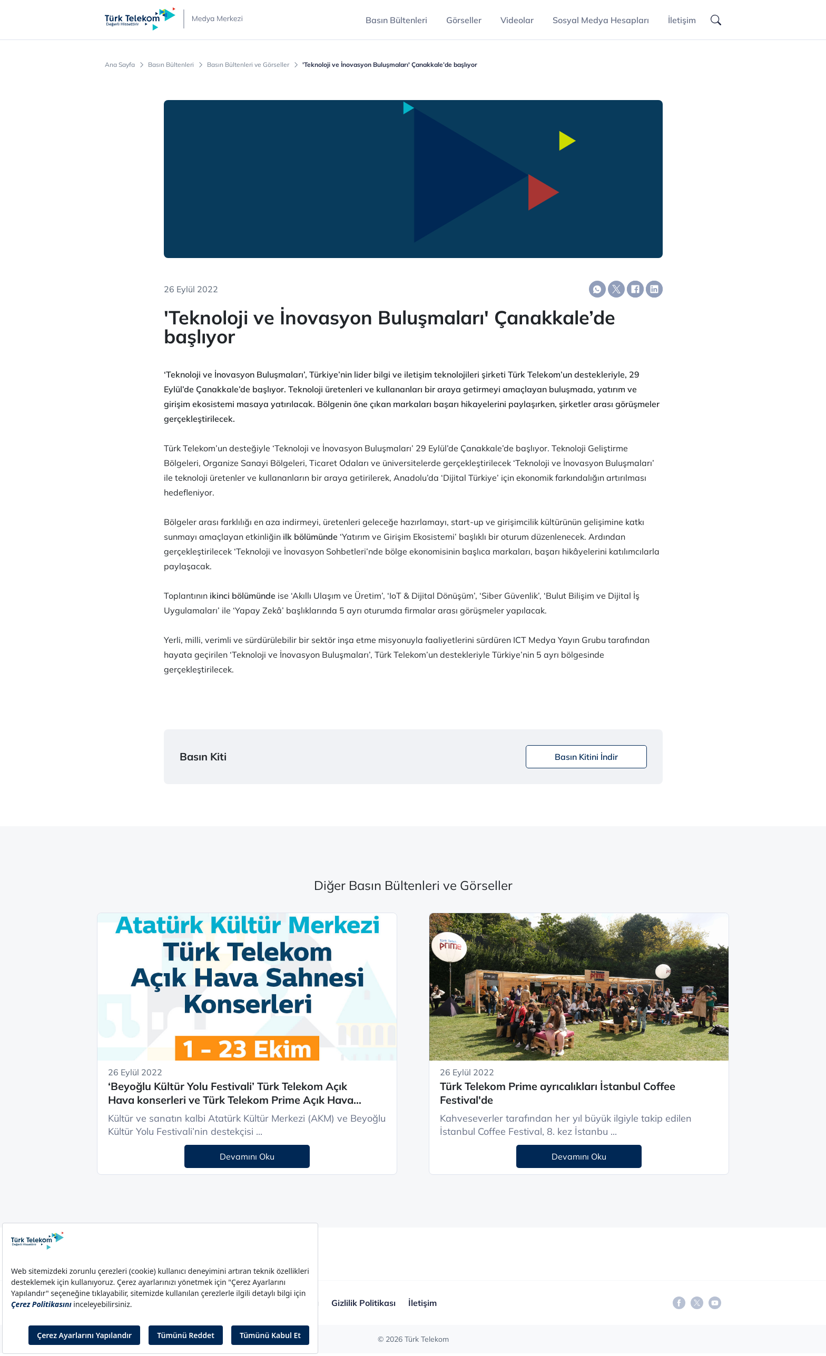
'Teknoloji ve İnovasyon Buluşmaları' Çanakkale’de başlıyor (389, 65)
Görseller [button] (463, 20)
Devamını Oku (247, 1156)
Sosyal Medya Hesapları (601, 20)
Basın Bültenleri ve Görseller (248, 65)
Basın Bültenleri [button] (396, 20)
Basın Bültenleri (171, 65)
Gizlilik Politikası (363, 1303)
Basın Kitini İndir (586, 756)
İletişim (682, 20)
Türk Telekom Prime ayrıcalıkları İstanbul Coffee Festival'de (557, 1093)
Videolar (517, 20)
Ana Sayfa (120, 65)
